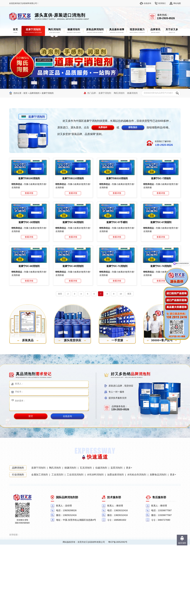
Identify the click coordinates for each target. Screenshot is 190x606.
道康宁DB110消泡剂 (73, 199)
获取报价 (132, 127)
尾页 (129, 355)
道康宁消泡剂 (48, 93)
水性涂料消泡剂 (95, 536)
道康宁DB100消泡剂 (29, 199)
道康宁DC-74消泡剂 (160, 327)
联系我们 (162, 3)
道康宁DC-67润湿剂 (160, 263)
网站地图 (177, 3)
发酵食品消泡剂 (158, 536)
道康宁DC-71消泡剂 (116, 327)
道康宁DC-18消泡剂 (29, 263)
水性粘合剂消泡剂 (136, 536)
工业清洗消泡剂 (75, 536)
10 (121, 355)
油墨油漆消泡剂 (115, 536)
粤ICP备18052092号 (117, 603)
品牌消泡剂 (35, 93)
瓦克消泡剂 (86, 529)
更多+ (129, 529)
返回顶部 (182, 543)
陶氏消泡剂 (119, 93)
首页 (25, 93)
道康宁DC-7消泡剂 (161, 199)
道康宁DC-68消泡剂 (29, 327)
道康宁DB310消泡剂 (117, 199)
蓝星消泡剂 (116, 529)
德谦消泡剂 (132, 93)
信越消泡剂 (101, 529)
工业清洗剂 (57, 536)
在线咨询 (147, 3)
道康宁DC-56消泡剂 (73, 263)
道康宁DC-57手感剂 (116, 263)
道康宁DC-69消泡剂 (73, 327)
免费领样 (102, 127)
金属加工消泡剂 (39, 536)
